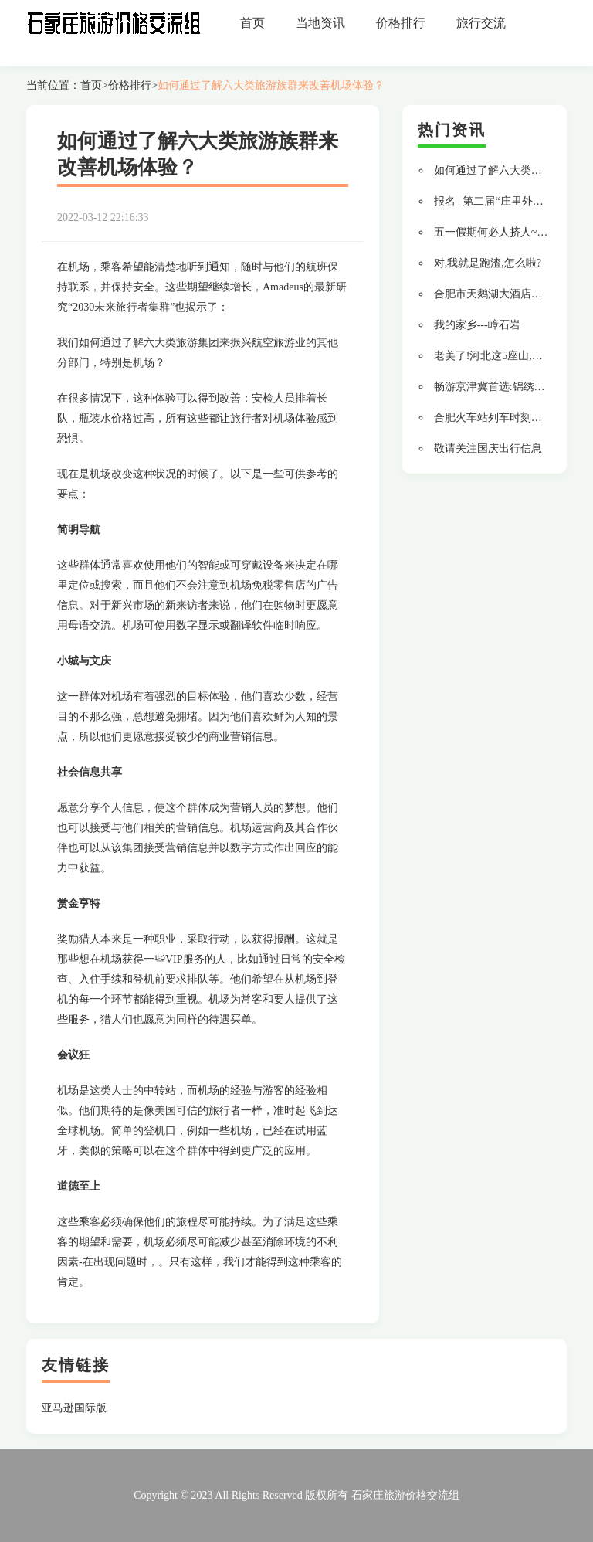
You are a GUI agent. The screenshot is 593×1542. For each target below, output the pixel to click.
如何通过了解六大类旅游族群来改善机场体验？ (271, 85)
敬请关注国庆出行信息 (488, 448)
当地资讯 (320, 22)
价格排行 (400, 22)
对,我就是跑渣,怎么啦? (487, 263)
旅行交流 (481, 22)
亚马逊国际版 (74, 1408)
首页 (252, 22)
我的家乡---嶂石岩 (477, 325)
